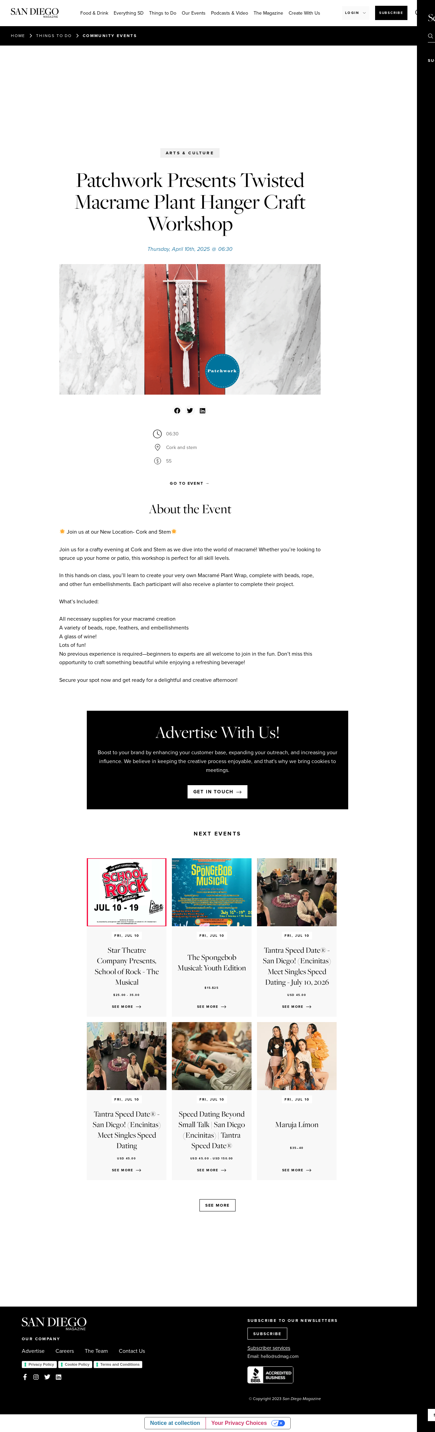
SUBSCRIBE (267, 1333)
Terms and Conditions (120, 1364)
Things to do (54, 35)
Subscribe (391, 12)
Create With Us (304, 13)
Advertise (33, 1350)
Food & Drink (94, 13)
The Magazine (268, 13)
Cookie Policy (77, 1364)
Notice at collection (175, 1423)
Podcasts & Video (229, 13)
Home (18, 35)
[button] (177, 410)
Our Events (194, 13)
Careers (64, 1350)
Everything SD (129, 13)
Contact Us (132, 1350)
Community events (110, 35)
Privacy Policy (41, 1364)
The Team (96, 1350)
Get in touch (213, 791)
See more (217, 1205)
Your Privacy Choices (239, 1423)
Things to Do (162, 13)
